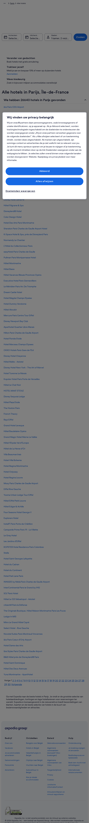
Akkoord (44, 171)
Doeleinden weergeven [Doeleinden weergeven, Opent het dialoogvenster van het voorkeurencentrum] (20, 191)
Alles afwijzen (44, 181)
